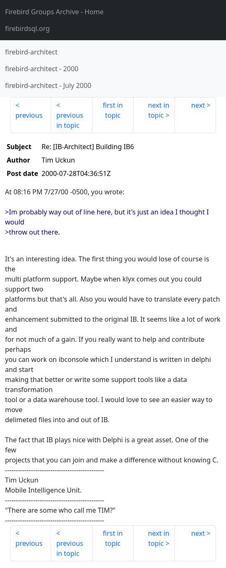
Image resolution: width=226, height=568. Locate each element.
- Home (54, 11)
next (198, 105)
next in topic (159, 110)
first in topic (113, 110)
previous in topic (69, 120)
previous (28, 115)
